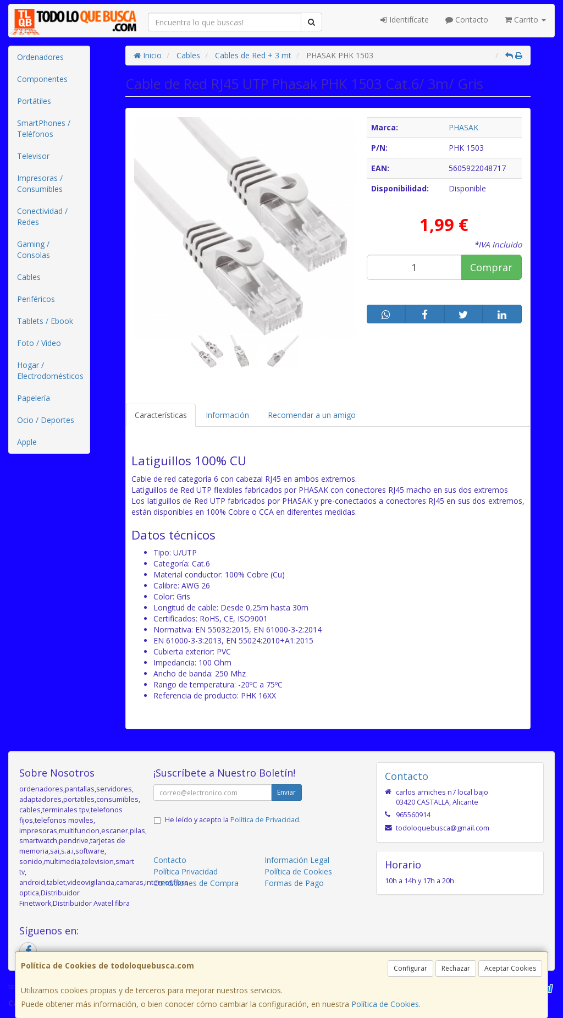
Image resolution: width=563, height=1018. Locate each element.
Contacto (466, 19)
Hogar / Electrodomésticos (50, 370)
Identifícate (404, 19)
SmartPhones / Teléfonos (43, 128)
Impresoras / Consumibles (40, 183)
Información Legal (296, 860)
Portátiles (34, 101)
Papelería (33, 398)
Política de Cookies (385, 1004)
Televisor (33, 156)
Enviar (286, 792)
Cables (29, 277)
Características (161, 415)
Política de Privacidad (264, 819)
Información (227, 415)
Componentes (42, 79)
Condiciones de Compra (196, 883)
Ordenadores (40, 57)
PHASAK (463, 127)
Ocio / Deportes (45, 420)
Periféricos (36, 299)
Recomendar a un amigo (312, 415)
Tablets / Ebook (45, 321)
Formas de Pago (294, 883)
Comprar (491, 267)
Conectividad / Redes (42, 216)
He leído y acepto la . (233, 819)
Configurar (410, 968)
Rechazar (455, 968)
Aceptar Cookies (510, 968)
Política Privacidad (185, 871)
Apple (27, 442)
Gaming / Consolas (33, 249)
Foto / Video (39, 343)
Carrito (525, 19)
